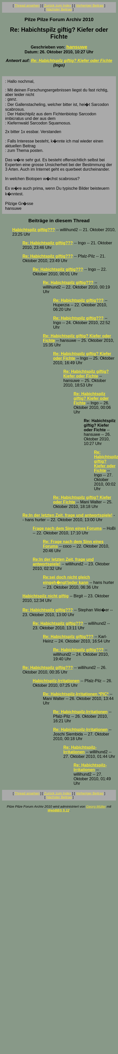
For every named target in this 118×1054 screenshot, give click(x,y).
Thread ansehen (27, 5)
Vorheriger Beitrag (89, 5)
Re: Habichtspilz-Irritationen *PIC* (76, 694)
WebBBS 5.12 (58, 810)
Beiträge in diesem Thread (59, 220)
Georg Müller (96, 806)
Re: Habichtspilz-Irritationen (80, 712)
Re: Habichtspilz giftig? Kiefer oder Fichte (71, 60)
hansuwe (76, 47)
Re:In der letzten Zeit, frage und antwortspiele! (67, 515)
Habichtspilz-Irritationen (56, 681)
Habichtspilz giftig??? (33, 230)
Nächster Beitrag (59, 9)
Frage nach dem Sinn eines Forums (67, 528)
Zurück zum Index (57, 5)
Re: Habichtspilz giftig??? (47, 243)
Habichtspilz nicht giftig (45, 596)
